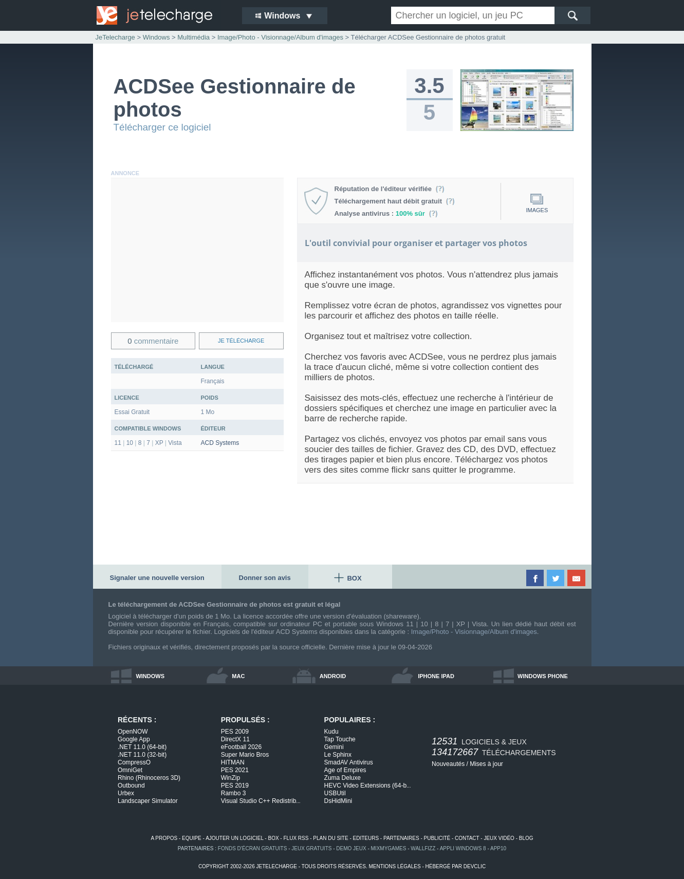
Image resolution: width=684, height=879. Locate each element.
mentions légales (394, 866)
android (333, 676)
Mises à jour (486, 764)
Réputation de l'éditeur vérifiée (390, 189)
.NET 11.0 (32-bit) (142, 754)
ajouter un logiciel (234, 838)
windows (150, 676)
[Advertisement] (197, 250)
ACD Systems (220, 442)
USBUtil (335, 793)
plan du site (330, 838)
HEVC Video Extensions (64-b (367, 785)
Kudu (331, 731)
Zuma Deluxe (342, 777)
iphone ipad (436, 676)
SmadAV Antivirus (348, 762)
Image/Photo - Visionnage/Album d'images (474, 631)
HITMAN (233, 762)
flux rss (295, 838)
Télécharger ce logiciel (162, 127)
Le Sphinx (338, 754)
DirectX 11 (235, 739)
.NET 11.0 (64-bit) (142, 747)
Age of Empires (345, 770)
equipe (191, 838)
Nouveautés (448, 764)
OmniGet (130, 770)
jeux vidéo (499, 838)
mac (238, 676)
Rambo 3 (233, 793)
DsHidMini (338, 801)
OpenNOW (133, 731)
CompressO (134, 762)
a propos (164, 838)
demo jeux (351, 848)
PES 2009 (235, 731)
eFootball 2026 (241, 747)
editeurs (366, 838)
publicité (437, 838)
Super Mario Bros (245, 754)
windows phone (542, 676)
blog (526, 838)
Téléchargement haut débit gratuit (395, 201)
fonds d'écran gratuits (252, 848)
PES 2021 (235, 770)
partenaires (401, 838)
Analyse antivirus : (386, 213)
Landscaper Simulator (148, 801)
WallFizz (423, 848)
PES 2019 (235, 785)
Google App (134, 739)
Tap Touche (340, 739)
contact (467, 838)
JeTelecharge (115, 37)
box (273, 838)
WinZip (230, 777)
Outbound (131, 785)
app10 (498, 848)
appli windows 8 (463, 848)
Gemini (334, 747)
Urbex (126, 793)
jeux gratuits (311, 848)
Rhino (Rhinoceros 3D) (149, 777)
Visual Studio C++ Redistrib (261, 801)
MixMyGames (388, 848)
